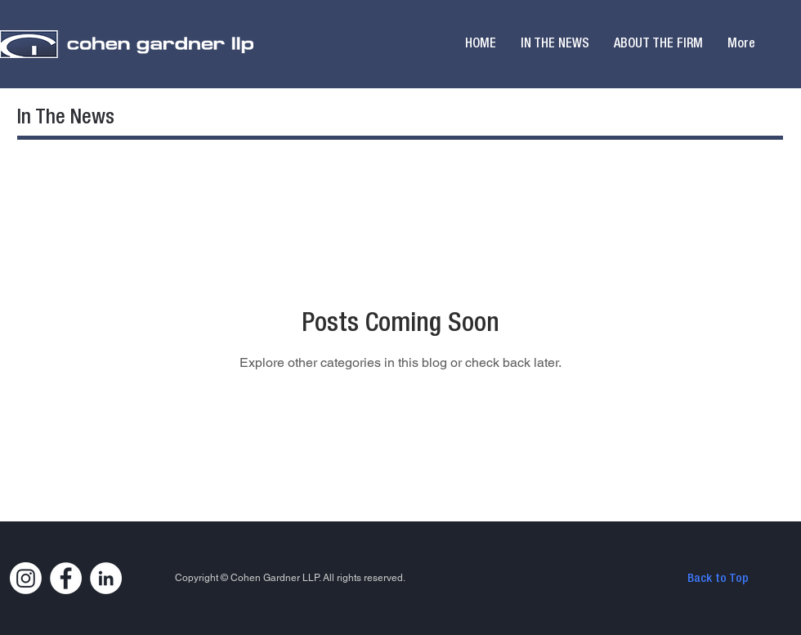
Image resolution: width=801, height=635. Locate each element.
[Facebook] (66, 578)
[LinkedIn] (106, 578)
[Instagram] (26, 578)
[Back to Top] (718, 578)
